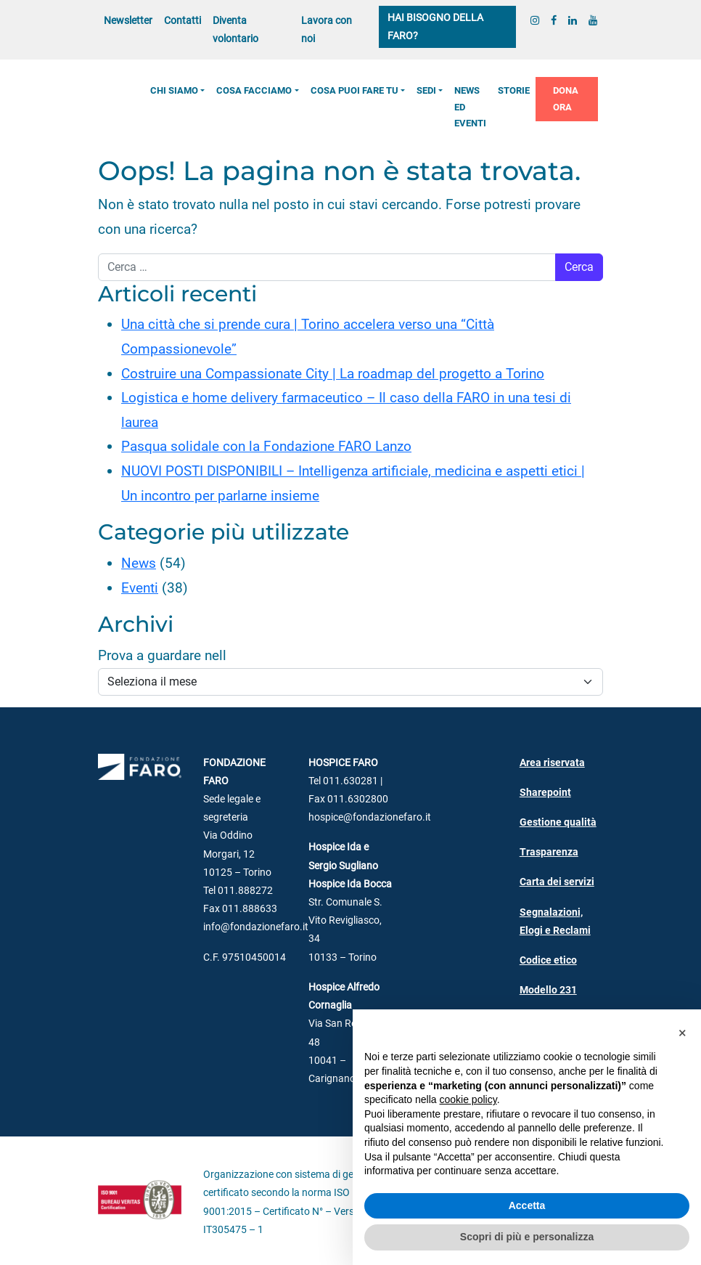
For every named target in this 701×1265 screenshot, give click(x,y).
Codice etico (548, 960)
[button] (682, 1032)
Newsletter (128, 21)
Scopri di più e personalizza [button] (527, 1236)
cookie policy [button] (468, 1099)
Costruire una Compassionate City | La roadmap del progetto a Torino (332, 373)
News (138, 563)
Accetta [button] (527, 1205)
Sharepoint (545, 792)
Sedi (426, 90)
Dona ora (565, 98)
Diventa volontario (235, 30)
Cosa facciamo (254, 90)
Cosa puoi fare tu (354, 90)
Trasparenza (549, 852)
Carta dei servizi (557, 882)
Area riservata (552, 763)
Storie (514, 90)
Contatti (182, 21)
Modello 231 (548, 990)
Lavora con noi (326, 30)
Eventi (139, 587)
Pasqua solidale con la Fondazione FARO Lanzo (266, 446)
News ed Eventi (470, 107)
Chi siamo (174, 90)
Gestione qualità (558, 822)
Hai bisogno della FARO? (435, 27)
